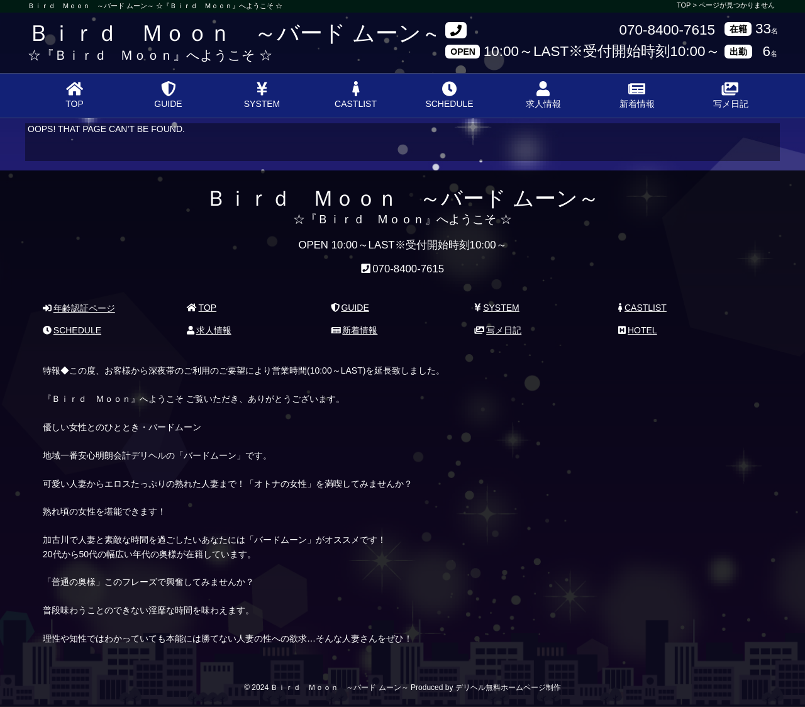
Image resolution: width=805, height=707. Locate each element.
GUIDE (168, 95)
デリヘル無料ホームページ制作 (508, 687)
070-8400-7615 (667, 30)
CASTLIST (356, 95)
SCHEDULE (449, 95)
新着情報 (637, 95)
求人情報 (543, 95)
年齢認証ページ (79, 308)
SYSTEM (262, 95)
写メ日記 (730, 95)
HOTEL (637, 330)
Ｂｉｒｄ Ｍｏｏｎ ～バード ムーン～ (236, 33)
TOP (74, 95)
